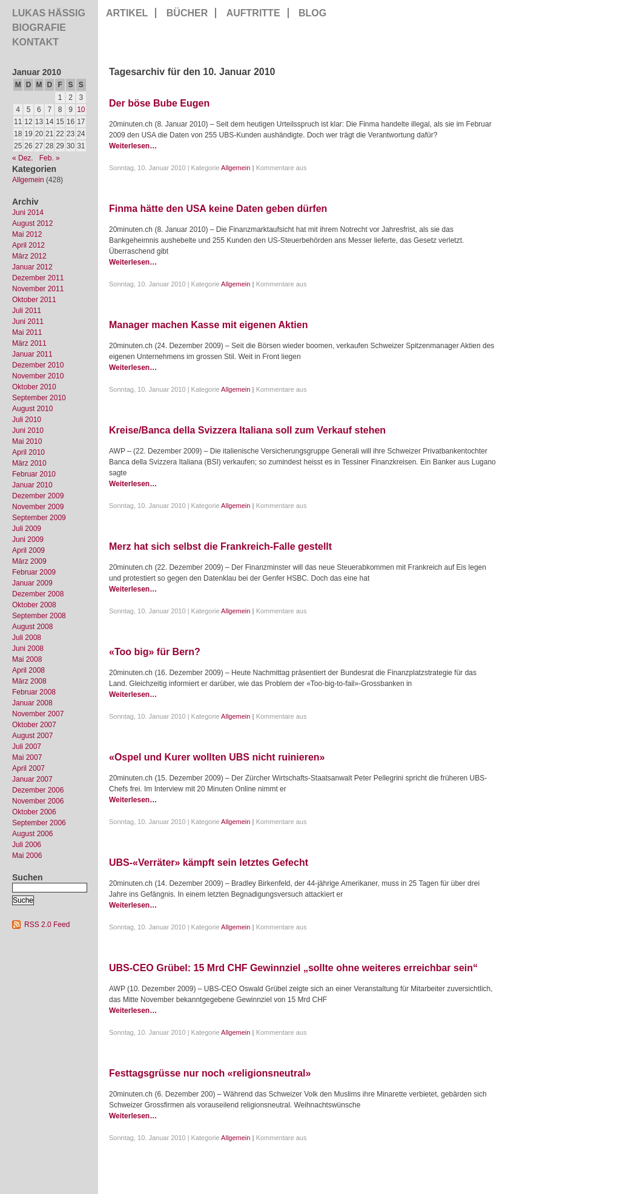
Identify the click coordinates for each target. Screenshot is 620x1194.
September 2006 (39, 823)
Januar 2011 (32, 354)
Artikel (127, 13)
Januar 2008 (32, 703)
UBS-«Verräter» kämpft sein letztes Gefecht (208, 862)
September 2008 (39, 616)
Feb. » (49, 158)
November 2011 (38, 289)
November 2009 (38, 507)
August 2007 (32, 735)
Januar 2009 (32, 583)
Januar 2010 (32, 485)
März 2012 (29, 256)
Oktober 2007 (34, 725)
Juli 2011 (26, 310)
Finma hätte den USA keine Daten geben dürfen (218, 208)
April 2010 (28, 452)
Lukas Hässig (48, 13)
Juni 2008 (28, 648)
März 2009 (29, 561)
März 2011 (29, 343)
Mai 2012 (27, 234)
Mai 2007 (27, 757)
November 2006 (38, 801)
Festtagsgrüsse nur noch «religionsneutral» (210, 1073)
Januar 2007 (32, 779)
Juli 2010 (26, 419)
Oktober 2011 (34, 299)
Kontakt (35, 42)
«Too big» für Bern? (154, 652)
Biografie (39, 27)
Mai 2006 (27, 855)
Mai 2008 (27, 659)
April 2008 (28, 670)
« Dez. (22, 158)
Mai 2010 (27, 441)
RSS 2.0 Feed (47, 924)
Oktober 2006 (34, 812)
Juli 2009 (26, 528)
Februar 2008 (34, 692)
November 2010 (38, 376)
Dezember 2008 (38, 594)
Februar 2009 (34, 572)
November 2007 (38, 714)
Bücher (187, 13)
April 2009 (28, 550)
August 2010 (32, 408)
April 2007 (28, 768)
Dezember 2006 (38, 790)
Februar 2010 (34, 474)
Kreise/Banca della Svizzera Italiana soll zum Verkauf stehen (247, 430)
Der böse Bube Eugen (159, 103)
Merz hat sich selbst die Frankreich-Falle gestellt (220, 546)
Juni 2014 (28, 212)
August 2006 (32, 834)
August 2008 (32, 626)
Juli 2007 (26, 746)
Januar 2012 (32, 267)
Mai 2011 (27, 332)
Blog (312, 13)
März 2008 (29, 681)
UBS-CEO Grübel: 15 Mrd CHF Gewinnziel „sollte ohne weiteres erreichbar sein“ (293, 968)
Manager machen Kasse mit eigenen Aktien (208, 325)
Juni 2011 (28, 321)
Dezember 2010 (38, 365)
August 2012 (32, 223)
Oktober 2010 (34, 387)
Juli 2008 (26, 637)
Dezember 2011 (38, 278)
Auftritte (253, 13)
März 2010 (29, 463)
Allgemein (28, 180)
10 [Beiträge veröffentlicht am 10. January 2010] (81, 109)
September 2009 (39, 517)
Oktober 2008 (34, 605)
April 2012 (28, 245)
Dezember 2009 (38, 496)
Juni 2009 (28, 539)
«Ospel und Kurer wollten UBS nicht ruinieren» (217, 757)
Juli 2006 (26, 844)
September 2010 (39, 398)
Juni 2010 (28, 430)
